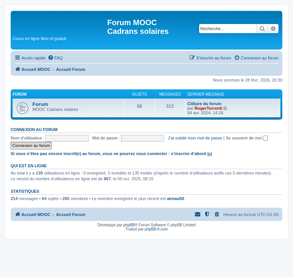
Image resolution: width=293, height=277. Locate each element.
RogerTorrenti (208, 108)
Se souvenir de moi (247, 138)
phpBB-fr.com (156, 229)
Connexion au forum (34, 129)
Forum (40, 104)
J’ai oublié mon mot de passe (195, 138)
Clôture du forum (204, 103)
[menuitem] (55, 57)
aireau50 (175, 198)
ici (209, 153)
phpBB (129, 225)
